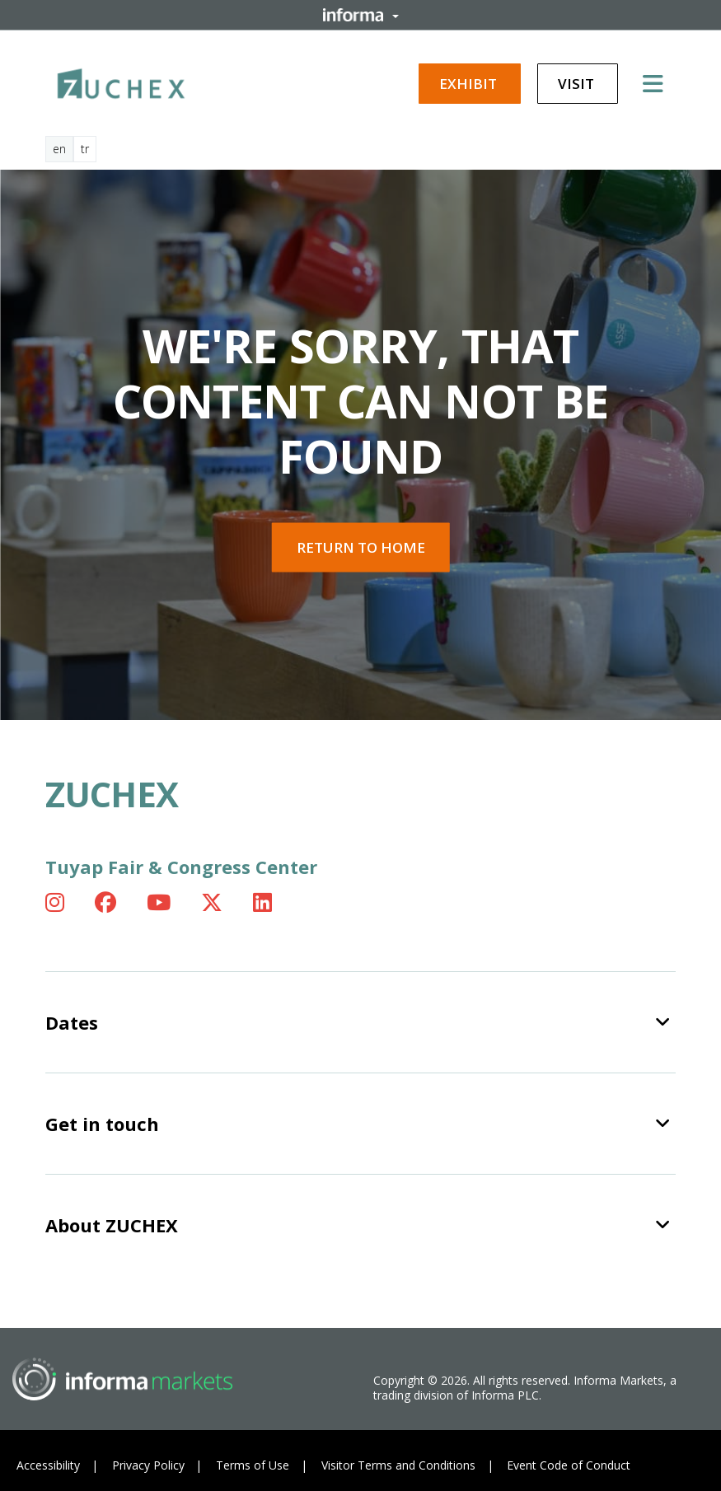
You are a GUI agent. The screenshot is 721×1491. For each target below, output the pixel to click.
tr (85, 149)
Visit (577, 83)
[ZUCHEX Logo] (121, 80)
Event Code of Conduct (568, 1465)
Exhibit (469, 83)
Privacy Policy (148, 1465)
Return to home (361, 547)
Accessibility (48, 1465)
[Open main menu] (659, 83)
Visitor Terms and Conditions (398, 1465)
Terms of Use (252, 1465)
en (59, 149)
